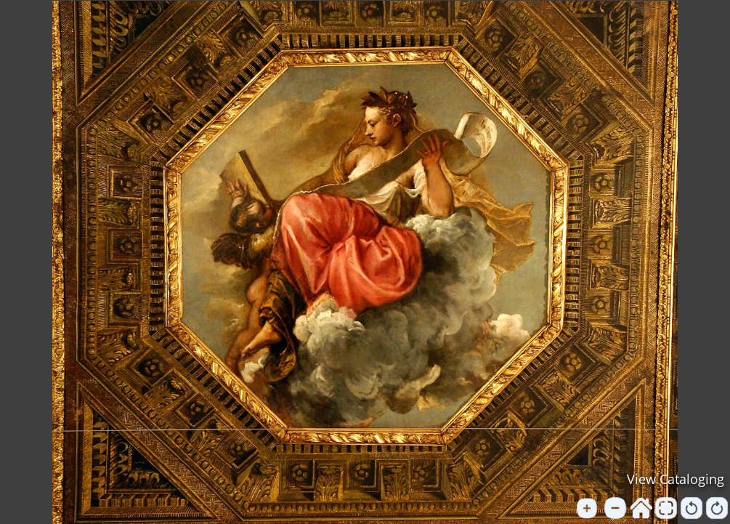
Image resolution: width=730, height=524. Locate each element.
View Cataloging (675, 479)
